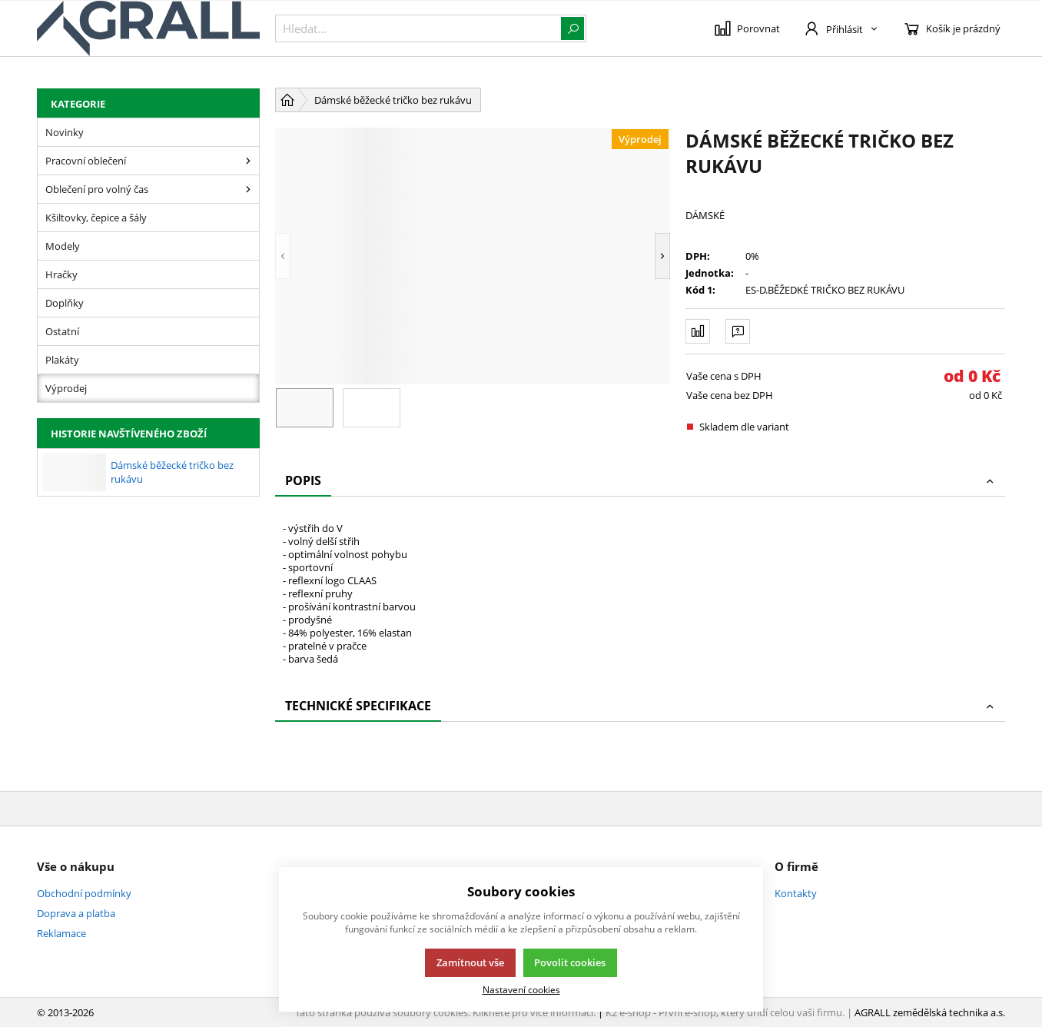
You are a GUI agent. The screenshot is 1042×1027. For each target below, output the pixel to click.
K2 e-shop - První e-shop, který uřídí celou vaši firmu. (725, 1012)
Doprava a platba (76, 913)
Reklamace (61, 933)
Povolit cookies (570, 962)
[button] (282, 256)
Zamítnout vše (470, 962)
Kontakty (796, 893)
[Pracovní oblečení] (248, 160)
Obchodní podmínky (84, 893)
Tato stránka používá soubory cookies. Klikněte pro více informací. (445, 1012)
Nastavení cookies (521, 989)
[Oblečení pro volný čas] (248, 189)
